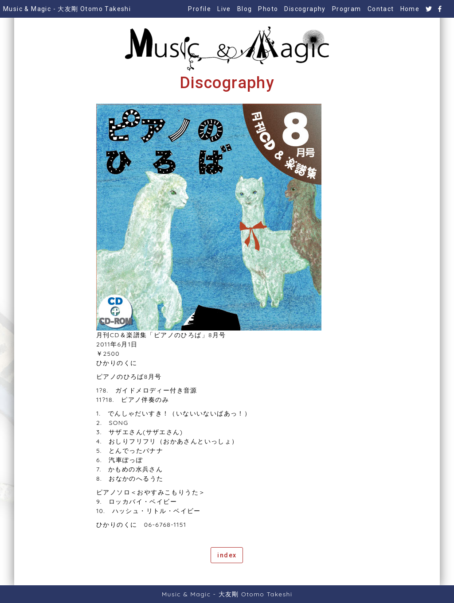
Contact (381, 8)
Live (224, 8)
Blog (244, 8)
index (226, 555)
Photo (268, 8)
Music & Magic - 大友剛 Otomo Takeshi (67, 8)
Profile (199, 8)
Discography (304, 8)
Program (346, 8)
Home (410, 8)
